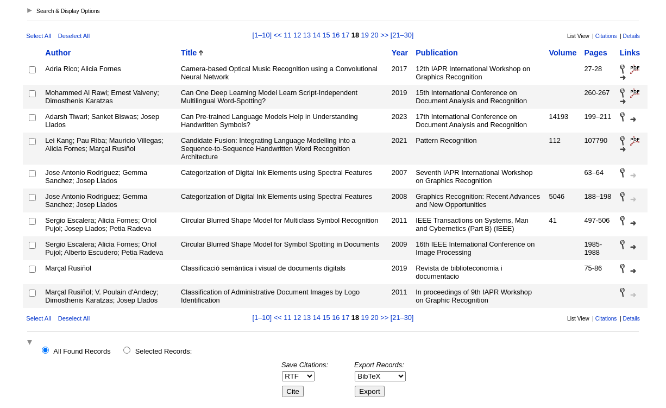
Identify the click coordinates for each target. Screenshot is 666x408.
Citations (606, 36)
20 (374, 35)
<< (278, 35)
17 (345, 35)
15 (326, 35)
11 (287, 35)
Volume (563, 52)
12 (297, 35)
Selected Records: (163, 351)
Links (630, 52)
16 (336, 35)
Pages (595, 52)
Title (189, 52)
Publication (437, 52)
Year (400, 52)
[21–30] (402, 35)
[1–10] (263, 35)
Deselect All (74, 36)
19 (365, 35)
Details (631, 36)
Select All (38, 36)
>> (384, 35)
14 (317, 35)
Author (58, 52)
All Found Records (81, 351)
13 (307, 35)
